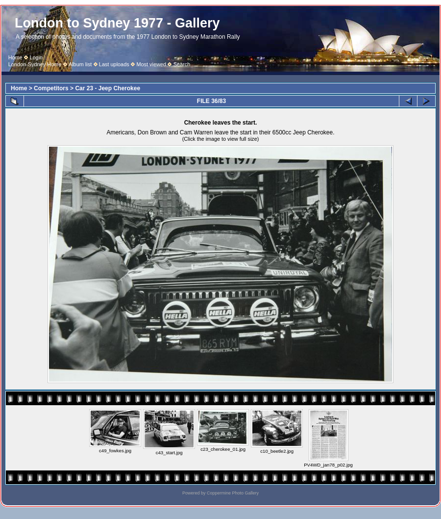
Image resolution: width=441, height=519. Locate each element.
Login (36, 57)
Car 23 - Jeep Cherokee (107, 88)
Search (182, 64)
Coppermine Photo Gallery (233, 493)
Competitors (51, 88)
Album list (80, 64)
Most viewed (151, 64)
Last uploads (114, 64)
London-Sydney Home (35, 64)
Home (15, 57)
